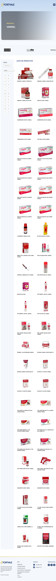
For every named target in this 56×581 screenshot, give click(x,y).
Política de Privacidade (5, 574)
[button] (54, 5)
